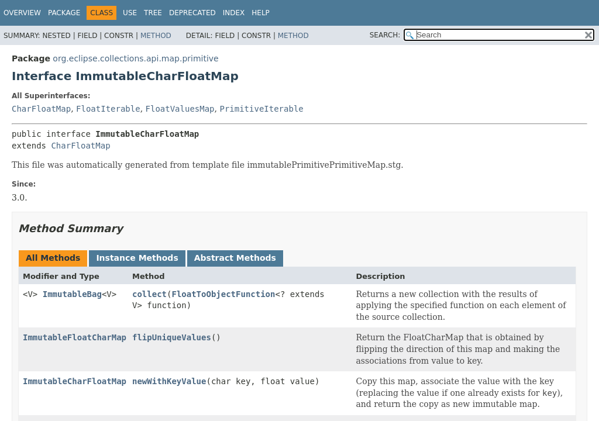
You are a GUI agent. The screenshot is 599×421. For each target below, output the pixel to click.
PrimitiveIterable (261, 108)
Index (234, 13)
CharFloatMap (41, 108)
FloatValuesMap (180, 108)
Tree (153, 13)
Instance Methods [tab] (137, 258)
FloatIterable (108, 108)
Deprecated (192, 13)
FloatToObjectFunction (223, 294)
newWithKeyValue (169, 381)
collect (149, 294)
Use (130, 13)
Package (64, 13)
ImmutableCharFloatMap (74, 381)
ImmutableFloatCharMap (74, 337)
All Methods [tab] (53, 258)
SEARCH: (385, 35)
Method (155, 36)
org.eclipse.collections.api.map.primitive (135, 58)
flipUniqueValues (171, 337)
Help (261, 13)
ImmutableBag (72, 294)
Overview (22, 13)
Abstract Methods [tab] (235, 258)
